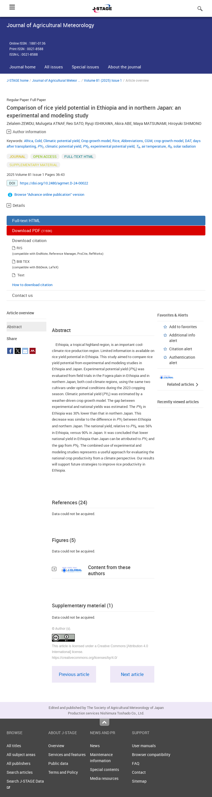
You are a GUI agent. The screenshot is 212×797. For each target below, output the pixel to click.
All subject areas (21, 754)
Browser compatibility (151, 754)
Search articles (20, 772)
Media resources (104, 778)
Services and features (67, 754)
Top (104, 722)
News (95, 745)
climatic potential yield (63, 146)
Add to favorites (183, 326)
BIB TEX (23, 261)
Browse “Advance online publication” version (49, 194)
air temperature (154, 146)
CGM (148, 140)
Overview (56, 745)
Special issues (85, 67)
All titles (14, 745)
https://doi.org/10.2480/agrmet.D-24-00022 (54, 183)
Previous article (74, 674)
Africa (28, 140)
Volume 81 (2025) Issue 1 (103, 80)
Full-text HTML (26, 220)
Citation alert (180, 348)
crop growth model (168, 140)
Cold (38, 140)
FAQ (135, 763)
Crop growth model (96, 140)
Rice (116, 140)
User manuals (144, 745)
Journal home (22, 67)
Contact (139, 772)
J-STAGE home (17, 80)
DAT (188, 140)
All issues (53, 67)
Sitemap (139, 781)
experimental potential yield (112, 146)
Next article (132, 674)
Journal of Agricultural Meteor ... (56, 80)
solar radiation (184, 146)
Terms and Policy (63, 772)
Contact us (22, 295)
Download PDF (32, 230)
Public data (58, 763)
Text (21, 274)
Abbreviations (132, 140)
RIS (19, 247)
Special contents (104, 769)
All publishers (18, 763)
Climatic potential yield (61, 140)
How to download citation (32, 284)
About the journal (124, 67)
